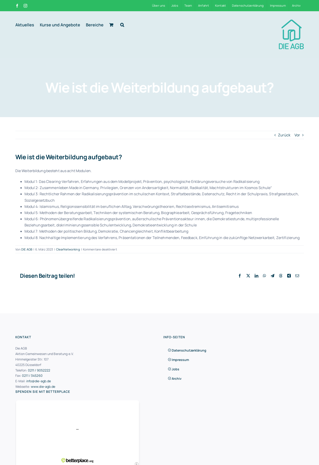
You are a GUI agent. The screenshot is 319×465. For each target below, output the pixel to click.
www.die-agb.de (43, 386)
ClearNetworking (68, 249)
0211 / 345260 (32, 375)
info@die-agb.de (38, 381)
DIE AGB (26, 249)
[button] (122, 24)
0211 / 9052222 (39, 370)
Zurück (284, 135)
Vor (297, 135)
